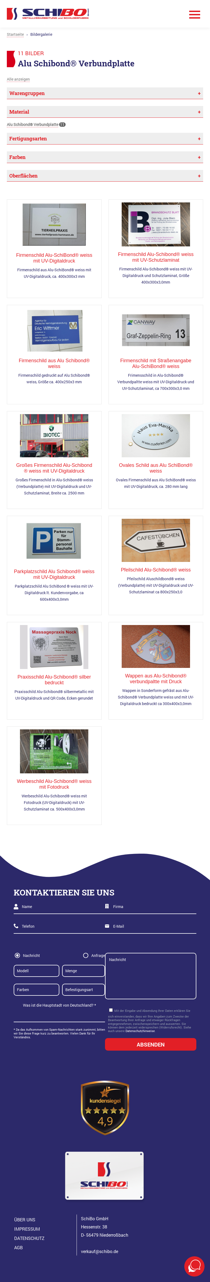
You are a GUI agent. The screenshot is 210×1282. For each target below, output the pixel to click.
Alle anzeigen (18, 79)
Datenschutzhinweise (140, 1031)
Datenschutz (29, 1238)
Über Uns (24, 1219)
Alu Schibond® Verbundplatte (32, 124)
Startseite (15, 34)
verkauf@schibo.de (99, 1251)
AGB (18, 1247)
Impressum (27, 1229)
